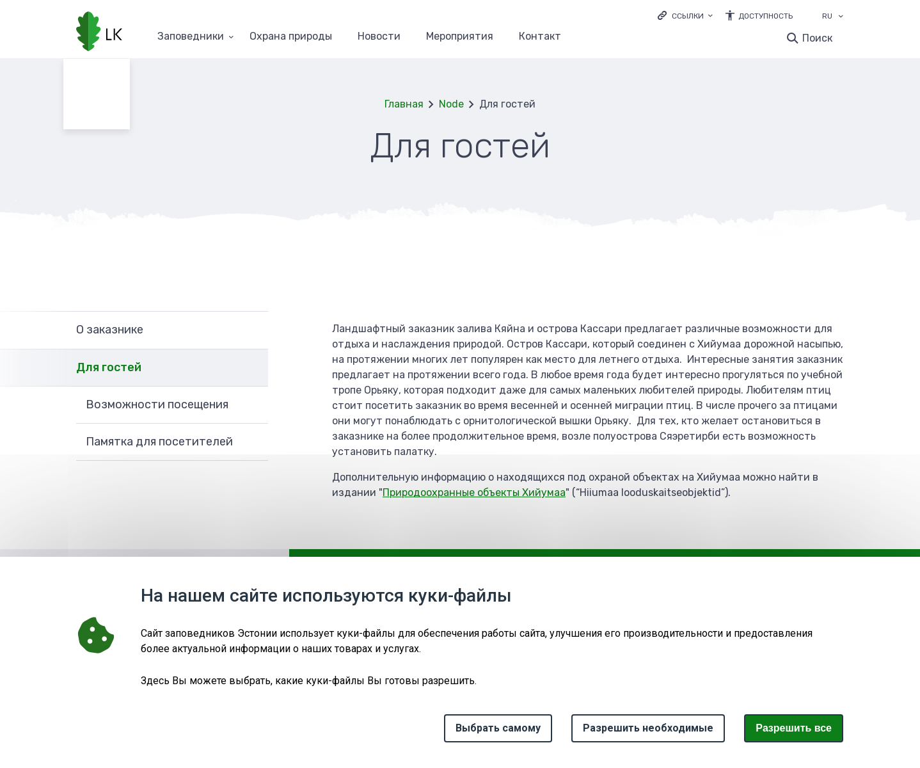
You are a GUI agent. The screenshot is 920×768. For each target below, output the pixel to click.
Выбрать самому (498, 728)
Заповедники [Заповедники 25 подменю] (190, 36)
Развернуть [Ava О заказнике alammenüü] (252, 330)
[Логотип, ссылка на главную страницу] (99, 33)
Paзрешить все (794, 728)
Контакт (540, 36)
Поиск (817, 38)
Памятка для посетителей (159, 442)
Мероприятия (459, 36)
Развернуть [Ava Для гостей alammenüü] (252, 368)
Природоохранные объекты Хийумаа (474, 492)
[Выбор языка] (840, 17)
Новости (379, 36)
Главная (404, 104)
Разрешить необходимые (648, 728)
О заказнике (109, 330)
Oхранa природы (291, 36)
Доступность (765, 16)
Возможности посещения (157, 404)
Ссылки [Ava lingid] (688, 16)
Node (451, 104)
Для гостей (108, 367)
